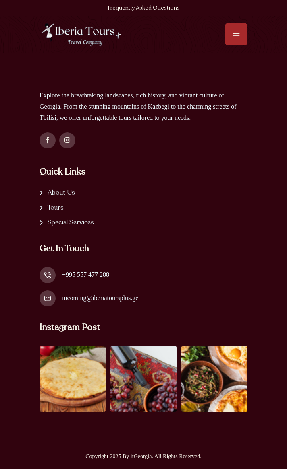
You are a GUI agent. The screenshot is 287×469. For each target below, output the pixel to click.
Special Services (71, 222)
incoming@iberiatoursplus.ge (100, 297)
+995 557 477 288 (85, 274)
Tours (56, 208)
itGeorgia (141, 456)
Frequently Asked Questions (144, 8)
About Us (61, 193)
